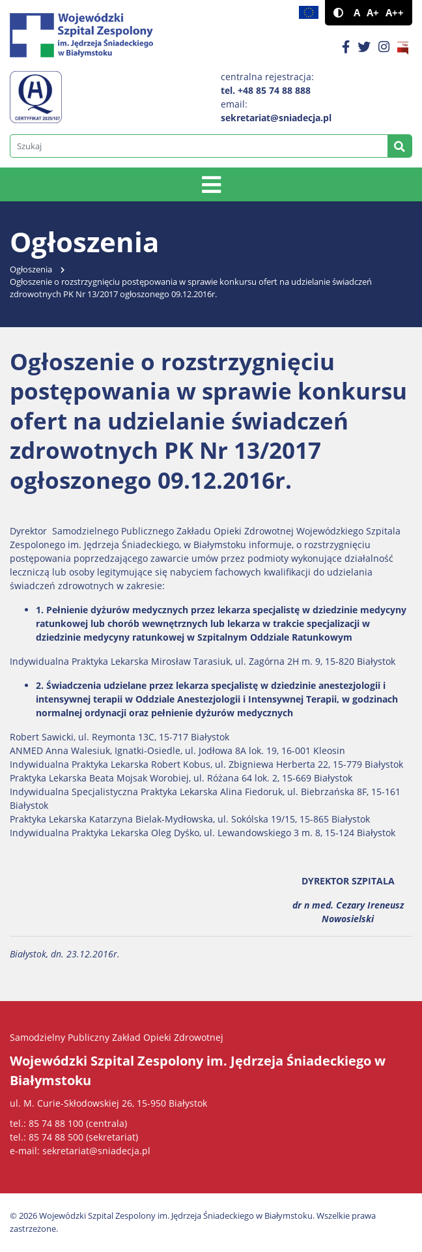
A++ (395, 13)
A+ (373, 13)
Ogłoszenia (31, 269)
